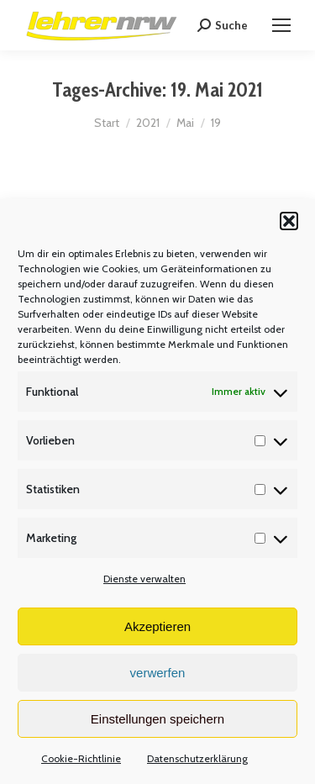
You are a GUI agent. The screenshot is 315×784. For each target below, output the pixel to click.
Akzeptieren (157, 626)
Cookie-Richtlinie (81, 758)
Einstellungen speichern (157, 719)
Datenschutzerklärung (197, 758)
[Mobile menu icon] (281, 25)
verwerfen (158, 673)
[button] (289, 221)
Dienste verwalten (144, 578)
